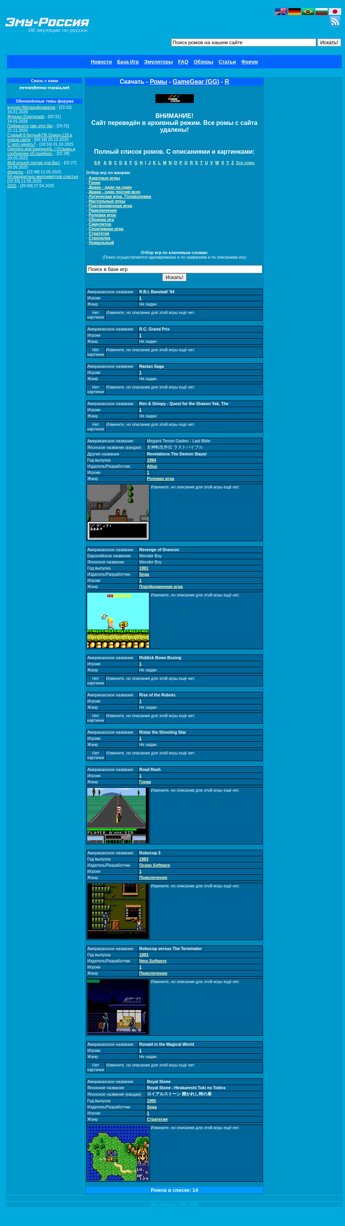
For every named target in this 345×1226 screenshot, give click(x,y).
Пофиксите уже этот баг (30, 125)
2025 (12, 185)
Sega (144, 574)
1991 (143, 568)
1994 (151, 460)
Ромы (158, 81)
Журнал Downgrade (25, 116)
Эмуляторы (158, 62)
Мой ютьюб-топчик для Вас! (33, 162)
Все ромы (245, 162)
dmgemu (15, 171)
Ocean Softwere (154, 865)
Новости (101, 62)
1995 (151, 1100)
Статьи (227, 62)
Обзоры (203, 62)
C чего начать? (21, 144)
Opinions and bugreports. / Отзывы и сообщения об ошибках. (41, 151)
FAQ (183, 62)
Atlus (152, 466)
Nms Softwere (153, 961)
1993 (143, 859)
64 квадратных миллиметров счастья (42, 176)
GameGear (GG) (196, 81)
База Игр (128, 62)
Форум (249, 62)
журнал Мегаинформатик (31, 107)
